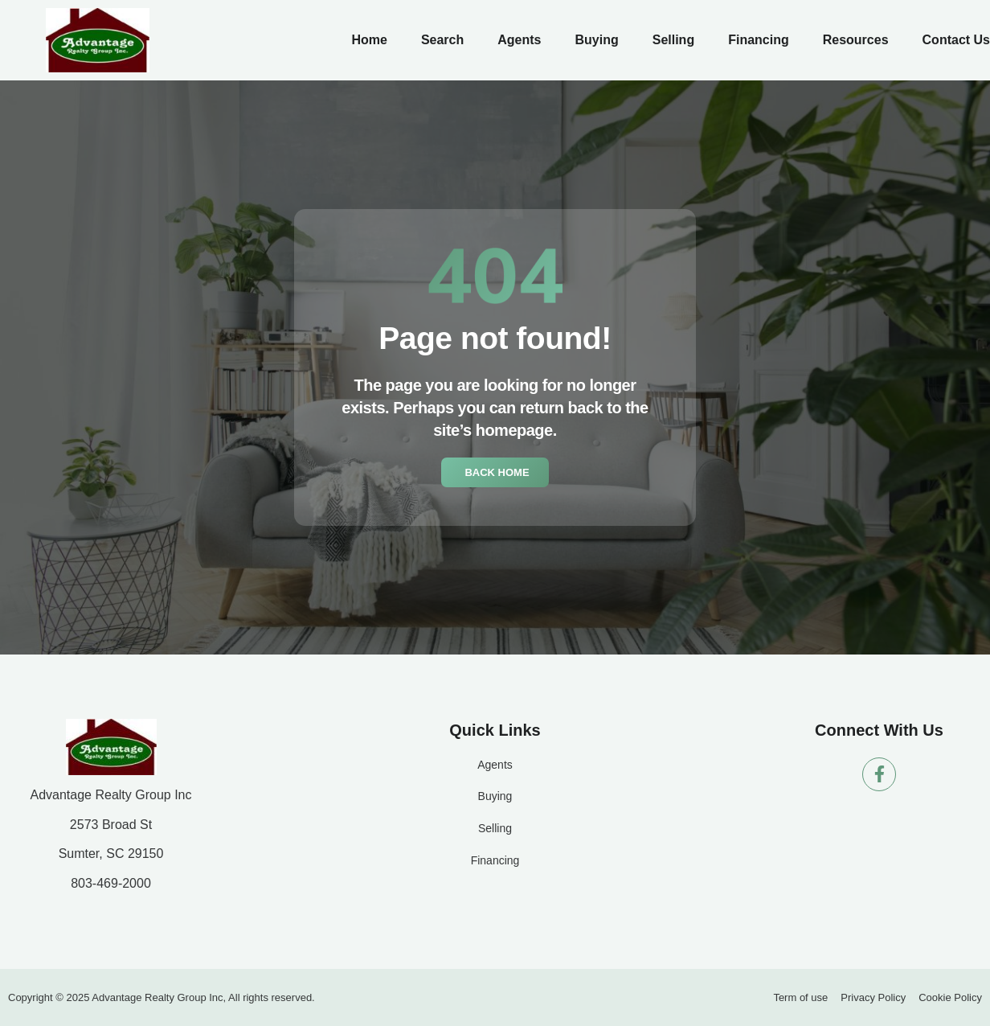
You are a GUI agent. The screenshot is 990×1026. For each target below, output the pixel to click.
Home (369, 40)
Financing (758, 40)
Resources (856, 40)
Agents (519, 40)
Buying (596, 40)
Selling (673, 40)
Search (442, 40)
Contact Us (956, 40)
